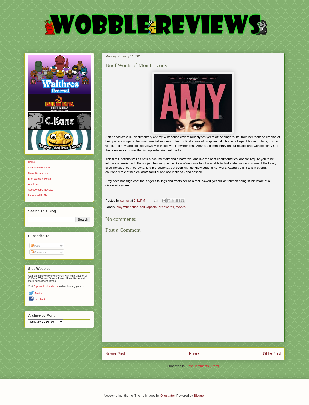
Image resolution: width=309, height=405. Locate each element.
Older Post (272, 354)
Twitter (38, 293)
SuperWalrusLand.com (46, 286)
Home (194, 354)
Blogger (199, 395)
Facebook (40, 299)
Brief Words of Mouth (39, 178)
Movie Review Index (39, 173)
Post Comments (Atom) (202, 366)
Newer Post (115, 354)
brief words (166, 207)
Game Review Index (39, 167)
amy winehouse (127, 207)
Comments (38, 252)
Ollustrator (167, 395)
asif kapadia (148, 207)
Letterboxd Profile (37, 195)
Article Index (35, 184)
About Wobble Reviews (40, 190)
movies (181, 207)
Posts (35, 245)
